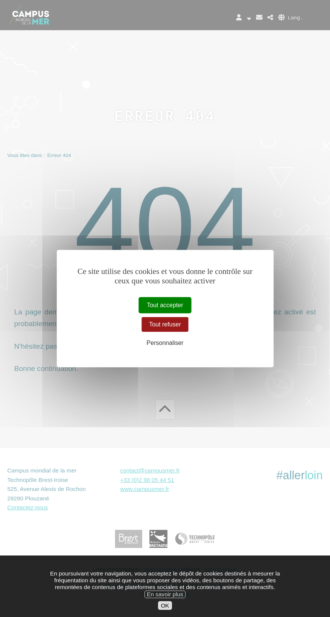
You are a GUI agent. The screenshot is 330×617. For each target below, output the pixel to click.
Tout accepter (165, 305)
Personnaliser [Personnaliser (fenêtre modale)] (165, 343)
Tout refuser (165, 324)
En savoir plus (165, 602)
